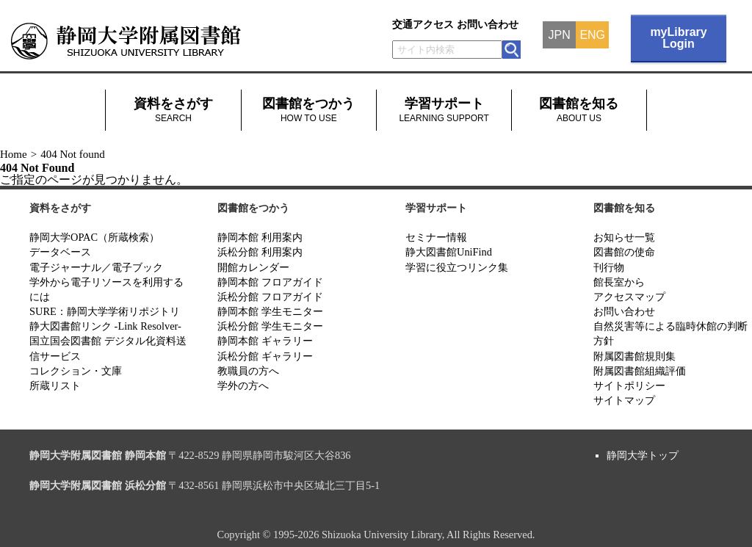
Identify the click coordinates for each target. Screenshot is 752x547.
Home (13, 154)
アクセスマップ (629, 297)
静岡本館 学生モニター (270, 311)
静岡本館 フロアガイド (270, 282)
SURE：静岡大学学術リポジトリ (104, 311)
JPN (560, 35)
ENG (592, 35)
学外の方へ (243, 385)
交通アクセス (423, 24)
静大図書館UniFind (448, 252)
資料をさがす (173, 109)
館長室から (619, 282)
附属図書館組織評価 (639, 371)
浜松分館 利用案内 (260, 252)
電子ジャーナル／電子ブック (96, 267)
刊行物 (608, 267)
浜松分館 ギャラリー (265, 356)
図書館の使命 (624, 252)
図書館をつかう (308, 109)
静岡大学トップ (643, 455)
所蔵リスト (55, 385)
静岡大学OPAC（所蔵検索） (94, 237)
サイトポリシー (629, 385)
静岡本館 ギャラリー (265, 341)
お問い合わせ (487, 24)
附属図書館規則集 (634, 356)
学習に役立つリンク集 (456, 267)
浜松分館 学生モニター (270, 326)
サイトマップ (624, 400)
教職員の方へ (248, 371)
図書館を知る (578, 109)
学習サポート (443, 109)
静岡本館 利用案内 (260, 237)
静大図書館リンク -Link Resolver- (105, 326)
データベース (60, 252)
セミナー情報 (436, 237)
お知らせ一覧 (624, 237)
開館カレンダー (253, 267)
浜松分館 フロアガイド (270, 297)
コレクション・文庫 (75, 371)
